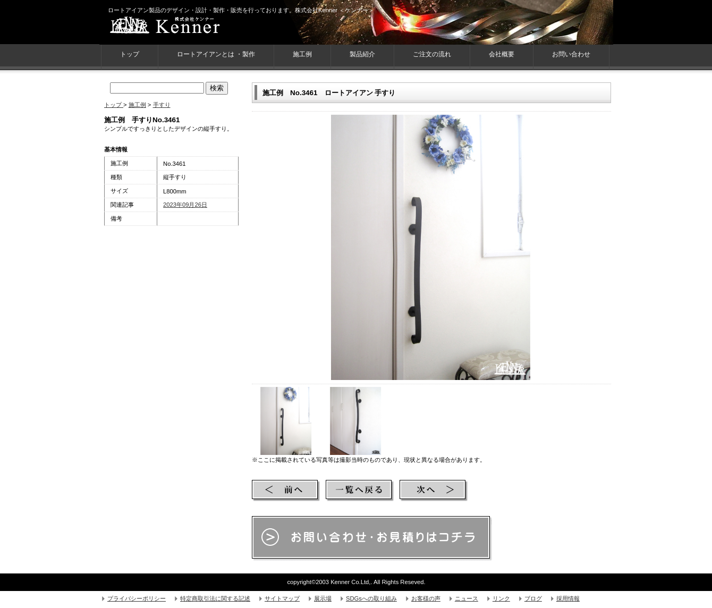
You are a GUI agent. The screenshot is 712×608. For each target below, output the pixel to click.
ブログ (533, 598)
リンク (501, 598)
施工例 (302, 54)
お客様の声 (425, 598)
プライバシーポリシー (136, 598)
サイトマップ (282, 598)
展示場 (323, 598)
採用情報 (568, 598)
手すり (162, 105)
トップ (113, 105)
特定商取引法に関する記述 (215, 598)
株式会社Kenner (184, 26)
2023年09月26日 (185, 204)
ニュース (466, 598)
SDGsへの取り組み (371, 598)
